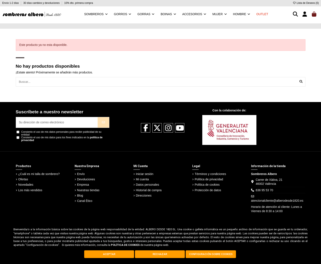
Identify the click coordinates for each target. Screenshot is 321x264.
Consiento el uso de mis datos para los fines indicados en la (62, 139)
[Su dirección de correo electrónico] (57, 122)
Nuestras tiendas (88, 190)
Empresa (83, 184)
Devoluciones (86, 179)
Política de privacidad (209, 179)
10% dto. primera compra (78, 2)
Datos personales (147, 184)
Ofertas (23, 179)
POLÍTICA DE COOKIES (125, 244)
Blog (80, 195)
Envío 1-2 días (11, 2)
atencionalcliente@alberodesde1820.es (277, 200)
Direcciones (144, 195)
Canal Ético (85, 201)
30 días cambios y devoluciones (41, 2)
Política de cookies (207, 184)
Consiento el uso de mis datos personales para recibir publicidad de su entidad (61, 133)
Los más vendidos (30, 190)
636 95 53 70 (264, 190)
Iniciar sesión (144, 174)
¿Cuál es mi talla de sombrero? (39, 174)
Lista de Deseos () (306, 2)
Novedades (25, 184)
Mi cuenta (142, 179)
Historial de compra (149, 190)
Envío (81, 174)
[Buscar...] (300, 82)
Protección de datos (208, 190)
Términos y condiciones (210, 174)
